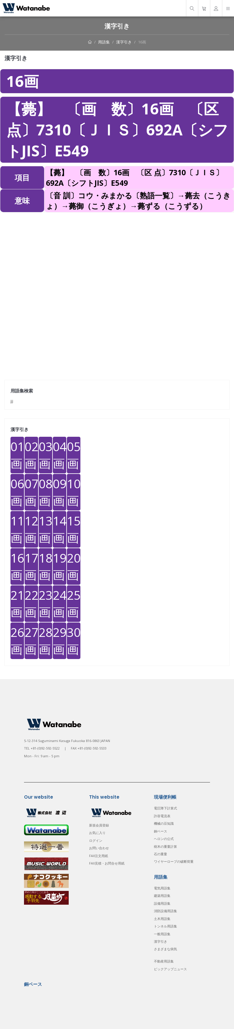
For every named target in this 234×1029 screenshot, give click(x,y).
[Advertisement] (117, 254)
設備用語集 (162, 903)
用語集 (104, 42)
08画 (45, 492)
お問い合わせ (99, 848)
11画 (17, 529)
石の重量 (160, 854)
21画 (17, 603)
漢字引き (124, 42)
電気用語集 (162, 888)
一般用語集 (162, 934)
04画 (59, 455)
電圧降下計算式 (165, 808)
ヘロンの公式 (164, 838)
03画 (45, 455)
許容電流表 (162, 816)
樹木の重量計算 (165, 846)
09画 (59, 492)
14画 (59, 529)
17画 (31, 566)
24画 (59, 603)
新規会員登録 (99, 825)
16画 (142, 42)
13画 (45, 529)
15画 (73, 529)
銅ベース (160, 831)
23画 (45, 603)
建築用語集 (162, 895)
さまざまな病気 (165, 949)
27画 (31, 640)
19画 (59, 566)
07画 (31, 492)
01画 (17, 455)
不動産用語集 (164, 961)
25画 (73, 603)
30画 (73, 640)
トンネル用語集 (165, 926)
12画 (31, 529)
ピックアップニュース (170, 969)
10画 (73, 492)
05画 (73, 455)
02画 (31, 455)
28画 (45, 640)
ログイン (95, 840)
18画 (45, 566)
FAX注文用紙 (98, 855)
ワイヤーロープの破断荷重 (174, 861)
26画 (17, 640)
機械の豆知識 (164, 823)
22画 (31, 603)
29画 (59, 640)
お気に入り (97, 832)
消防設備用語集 (165, 911)
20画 (73, 566)
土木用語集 (162, 918)
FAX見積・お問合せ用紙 (106, 863)
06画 (17, 492)
